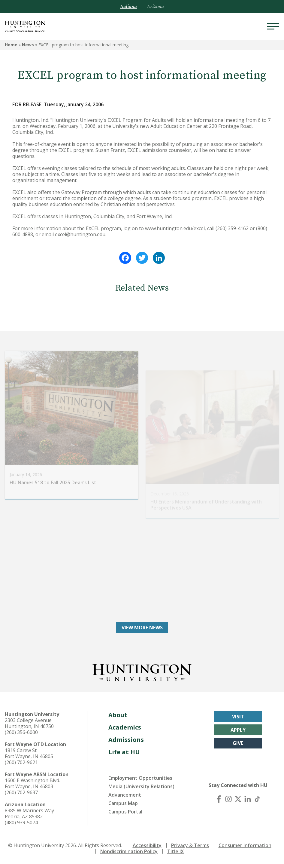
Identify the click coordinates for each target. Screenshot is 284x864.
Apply (238, 730)
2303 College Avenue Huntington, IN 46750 (29, 723)
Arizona (155, 7)
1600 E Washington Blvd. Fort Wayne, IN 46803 (32, 783)
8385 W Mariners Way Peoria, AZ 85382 (29, 813)
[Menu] (273, 26)
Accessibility (147, 845)
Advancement (124, 794)
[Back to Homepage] (142, 671)
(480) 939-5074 (21, 822)
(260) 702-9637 (21, 792)
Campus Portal (125, 811)
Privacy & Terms (190, 845)
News (28, 45)
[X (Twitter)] (238, 799)
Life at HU (124, 752)
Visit (238, 716)
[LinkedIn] (247, 799)
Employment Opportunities (140, 778)
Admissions (126, 740)
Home (11, 45)
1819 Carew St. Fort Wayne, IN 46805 (29, 753)
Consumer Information (245, 845)
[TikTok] (257, 799)
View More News (142, 627)
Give (238, 743)
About (117, 715)
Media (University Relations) (141, 786)
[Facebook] (218, 799)
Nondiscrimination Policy (129, 851)
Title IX (175, 851)
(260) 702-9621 (21, 762)
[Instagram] (228, 799)
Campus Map (123, 803)
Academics (124, 727)
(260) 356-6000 (21, 732)
